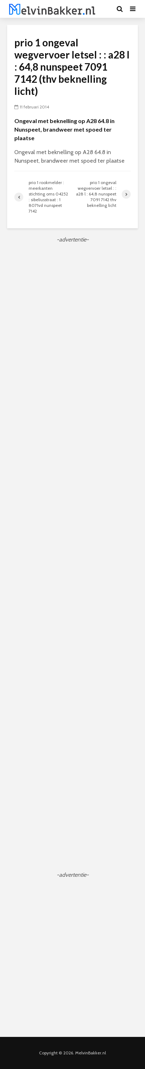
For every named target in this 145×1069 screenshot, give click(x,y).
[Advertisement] (72, 319)
